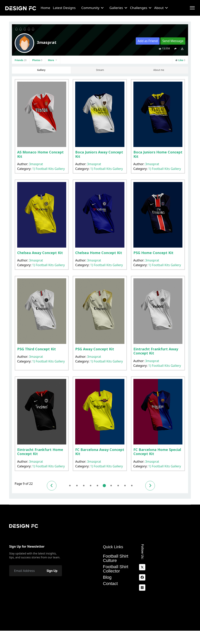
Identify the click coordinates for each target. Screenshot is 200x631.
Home (45, 7)
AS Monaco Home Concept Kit (40, 154)
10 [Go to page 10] (113, 485)
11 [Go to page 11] (120, 485)
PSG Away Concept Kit (94, 349)
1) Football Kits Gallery (48, 169)
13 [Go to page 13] (134, 485)
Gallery (41, 70)
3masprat (36, 164)
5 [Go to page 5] (78, 485)
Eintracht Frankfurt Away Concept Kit (155, 351)
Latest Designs (64, 7)
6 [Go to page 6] (85, 485)
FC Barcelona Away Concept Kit (99, 451)
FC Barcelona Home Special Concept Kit (157, 451)
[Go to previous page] (52, 486)
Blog (107, 577)
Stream (100, 70)
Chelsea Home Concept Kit (98, 252)
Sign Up (51, 571)
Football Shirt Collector (115, 569)
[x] (142, 567)
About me (158, 70)
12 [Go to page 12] (127, 485)
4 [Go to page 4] (71, 485)
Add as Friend (148, 41)
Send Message (172, 41)
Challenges (138, 7)
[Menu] (192, 8)
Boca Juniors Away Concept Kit (99, 154)
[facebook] (142, 577)
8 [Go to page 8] (99, 485)
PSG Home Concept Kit (153, 252)
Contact (110, 584)
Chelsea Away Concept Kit (40, 252)
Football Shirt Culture (115, 558)
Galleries (116, 7)
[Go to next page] (154, 486)
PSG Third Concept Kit (36, 349)
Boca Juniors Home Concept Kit (157, 154)
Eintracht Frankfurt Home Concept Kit (40, 451)
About (159, 7)
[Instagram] (142, 588)
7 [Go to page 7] (92, 485)
